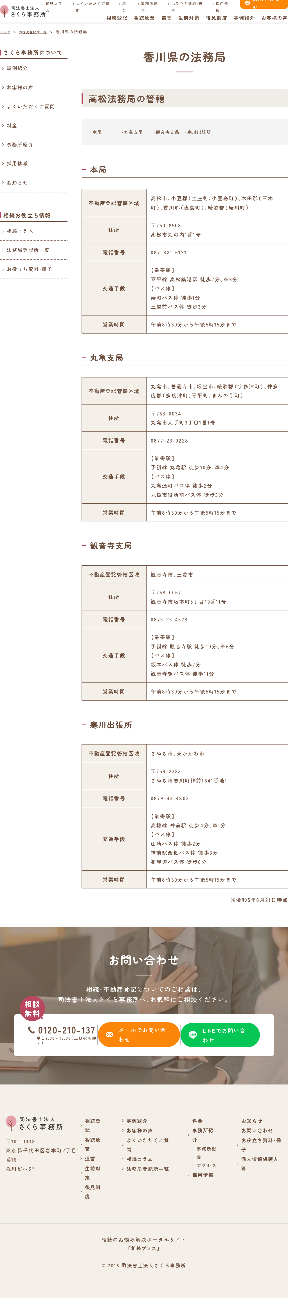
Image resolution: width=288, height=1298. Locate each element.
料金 (123, 7)
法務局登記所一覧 (28, 249)
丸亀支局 (134, 131)
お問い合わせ (257, 1130)
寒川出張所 (200, 131)
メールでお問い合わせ (136, 1035)
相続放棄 (144, 17)
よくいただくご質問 (92, 7)
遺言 (166, 17)
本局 (98, 131)
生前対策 (188, 17)
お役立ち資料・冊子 (185, 7)
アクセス (206, 1165)
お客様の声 (274, 17)
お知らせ (17, 182)
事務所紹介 (147, 7)
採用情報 (219, 7)
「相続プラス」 (144, 1248)
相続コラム (54, 7)
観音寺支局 (168, 131)
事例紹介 (244, 17)
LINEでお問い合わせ (217, 1035)
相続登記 (116, 17)
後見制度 (216, 17)
